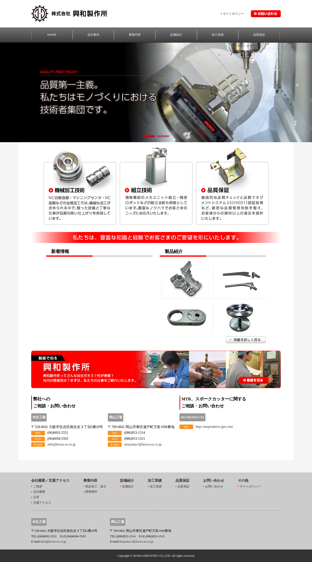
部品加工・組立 (95, 486)
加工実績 (218, 34)
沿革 (36, 497)
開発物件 (91, 491)
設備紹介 (176, 34)
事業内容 (135, 34)
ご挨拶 (37, 486)
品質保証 (259, 34)
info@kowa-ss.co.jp (61, 444)
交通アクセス (42, 502)
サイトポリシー (233, 13)
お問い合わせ (214, 486)
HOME (51, 34)
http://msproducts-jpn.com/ (214, 427)
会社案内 (93, 34)
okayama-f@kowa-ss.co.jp (142, 444)
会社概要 (39, 491)
